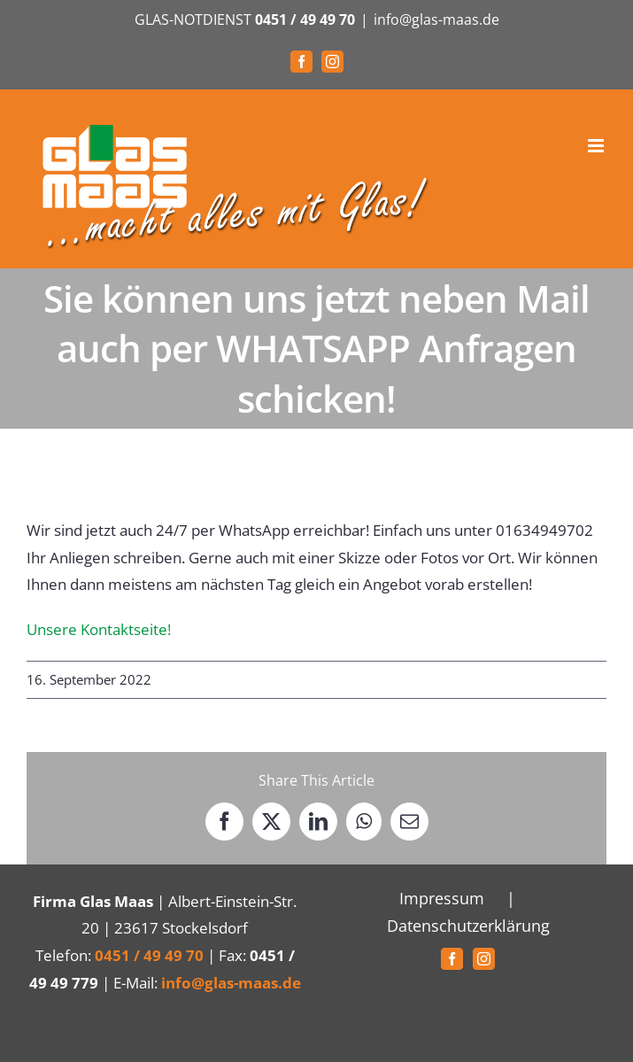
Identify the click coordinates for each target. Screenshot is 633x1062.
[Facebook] (452, 959)
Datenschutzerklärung (468, 925)
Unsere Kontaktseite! (99, 629)
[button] (32, 1030)
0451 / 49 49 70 (305, 19)
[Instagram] (484, 959)
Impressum (441, 898)
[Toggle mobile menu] (597, 145)
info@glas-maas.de (436, 19)
